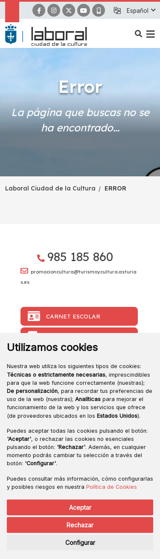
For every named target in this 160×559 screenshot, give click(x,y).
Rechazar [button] (80, 525)
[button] (141, 10)
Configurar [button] (80, 542)
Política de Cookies (111, 487)
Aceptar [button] (80, 507)
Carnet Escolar (64, 316)
